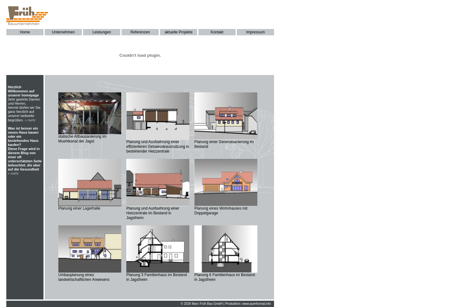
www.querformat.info (256, 303)
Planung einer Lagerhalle (79, 208)
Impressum (255, 32)
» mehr (30, 120)
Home (25, 32)
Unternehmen (63, 32)
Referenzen (140, 32)
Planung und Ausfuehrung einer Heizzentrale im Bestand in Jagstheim (152, 213)
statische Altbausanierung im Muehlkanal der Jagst (82, 138)
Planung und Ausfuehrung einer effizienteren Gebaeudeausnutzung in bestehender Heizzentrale (157, 147)
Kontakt (217, 32)
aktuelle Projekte (179, 32)
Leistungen (102, 32)
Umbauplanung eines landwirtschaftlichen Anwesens (84, 277)
